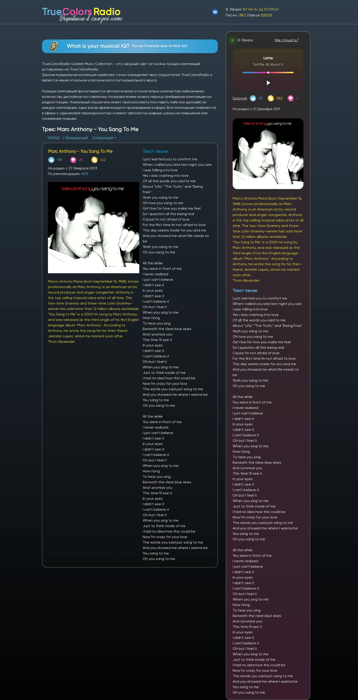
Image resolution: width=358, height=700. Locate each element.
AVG (84, 174)
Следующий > (104, 137)
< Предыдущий (75, 137)
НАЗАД (54, 137)
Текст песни (245, 290)
